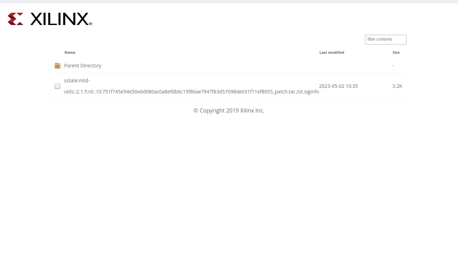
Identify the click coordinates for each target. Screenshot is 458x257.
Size (396, 52)
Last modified (331, 52)
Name (69, 52)
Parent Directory (82, 65)
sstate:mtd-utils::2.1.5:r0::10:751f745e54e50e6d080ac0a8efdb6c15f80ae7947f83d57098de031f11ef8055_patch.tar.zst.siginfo (191, 86)
